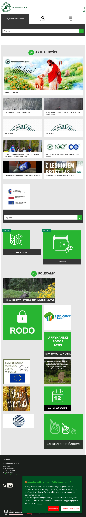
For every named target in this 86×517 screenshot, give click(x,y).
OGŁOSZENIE (9, 133)
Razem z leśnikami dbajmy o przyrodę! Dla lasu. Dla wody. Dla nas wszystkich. (22, 155)
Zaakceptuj (53, 508)
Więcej (39, 503)
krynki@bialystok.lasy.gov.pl (11, 474)
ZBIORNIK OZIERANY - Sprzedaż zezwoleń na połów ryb (29, 300)
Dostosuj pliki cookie (70, 508)
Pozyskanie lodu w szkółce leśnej (17, 112)
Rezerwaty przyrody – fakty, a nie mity (60, 175)
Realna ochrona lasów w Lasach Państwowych (22, 175)
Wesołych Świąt (12, 93)
